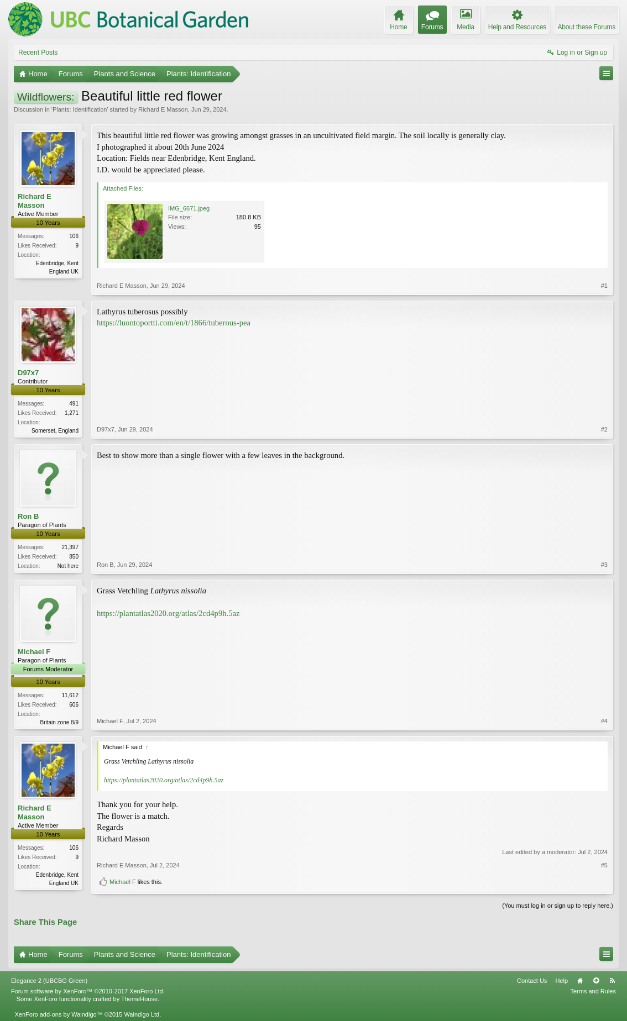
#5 (604, 865)
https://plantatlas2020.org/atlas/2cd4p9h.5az (168, 613)
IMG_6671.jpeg (189, 208)
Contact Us (532, 980)
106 (74, 236)
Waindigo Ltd (141, 1014)
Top (596, 981)
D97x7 (28, 373)
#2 (604, 429)
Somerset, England (55, 431)
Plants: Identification (80, 109)
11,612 (70, 695)
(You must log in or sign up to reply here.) (557, 905)
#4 (604, 721)
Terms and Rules (593, 991)
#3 (604, 564)
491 (74, 404)
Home (580, 981)
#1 (604, 285)
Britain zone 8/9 (59, 722)
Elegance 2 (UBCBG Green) (49, 980)
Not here (68, 566)
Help (561, 980)
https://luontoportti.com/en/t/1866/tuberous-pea (173, 322)
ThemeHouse (139, 999)
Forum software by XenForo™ (88, 991)
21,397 (70, 547)
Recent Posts (38, 52)
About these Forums (586, 27)
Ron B (28, 516)
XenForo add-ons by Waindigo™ (58, 1014)
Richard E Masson (163, 109)
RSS (612, 981)
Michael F (34, 652)
